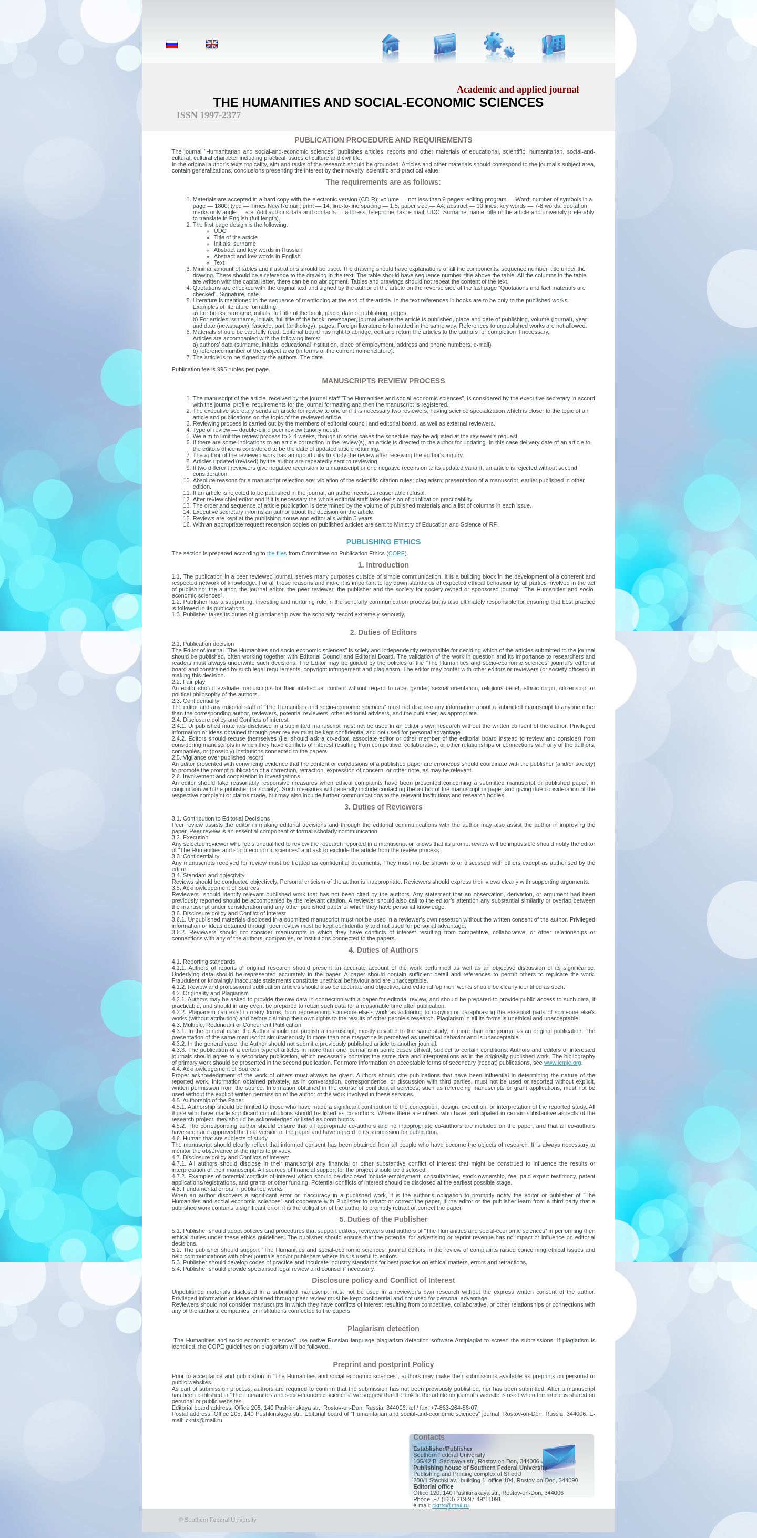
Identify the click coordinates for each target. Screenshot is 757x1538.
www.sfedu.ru (558, 1461)
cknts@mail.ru (450, 1505)
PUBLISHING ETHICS (383, 542)
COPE (396, 553)
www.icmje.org (562, 1062)
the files (277, 553)
